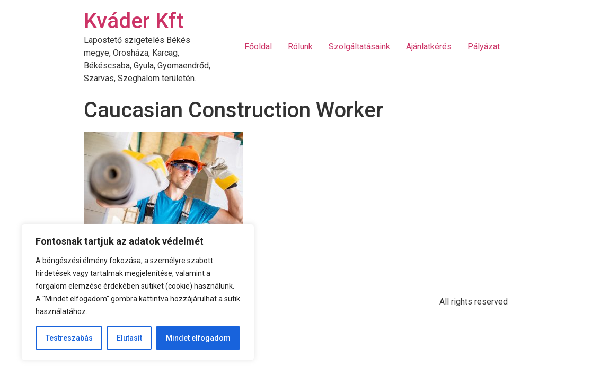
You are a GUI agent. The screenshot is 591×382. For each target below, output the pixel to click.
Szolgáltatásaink (359, 46)
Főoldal (258, 46)
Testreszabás (69, 338)
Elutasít (129, 338)
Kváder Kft (134, 20)
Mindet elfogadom (198, 338)
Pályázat (483, 46)
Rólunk (300, 46)
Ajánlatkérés (429, 46)
